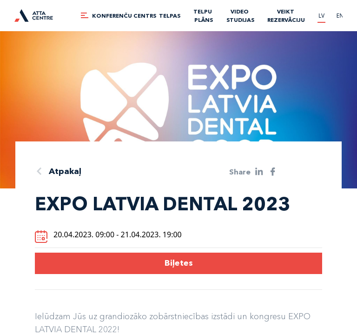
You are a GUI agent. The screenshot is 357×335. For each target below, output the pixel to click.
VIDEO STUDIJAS (240, 15)
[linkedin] (259, 171)
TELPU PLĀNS (203, 15)
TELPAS (169, 15)
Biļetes (179, 263)
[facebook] (273, 171)
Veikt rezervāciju (286, 15)
